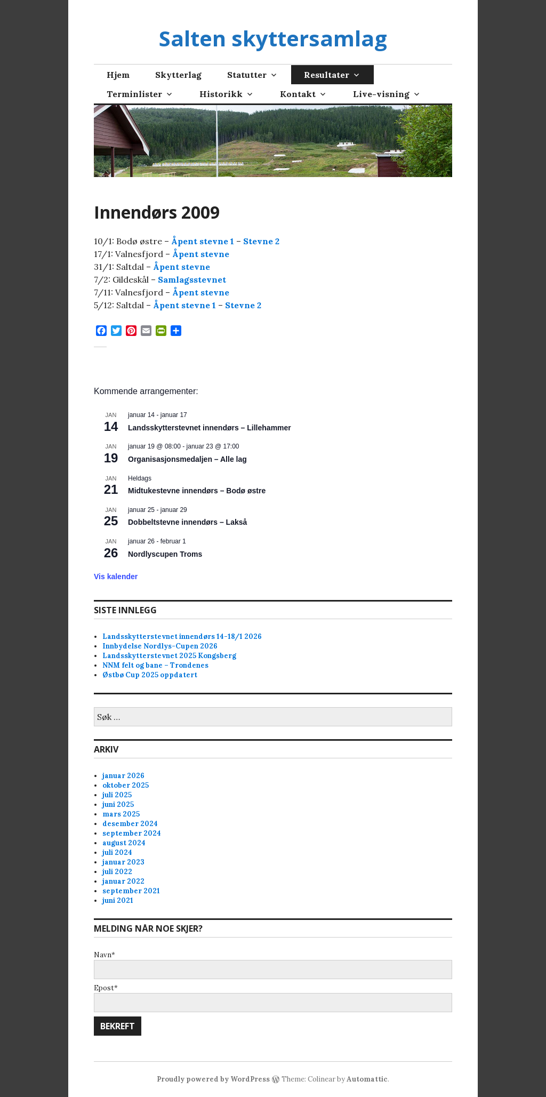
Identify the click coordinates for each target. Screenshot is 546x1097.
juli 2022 (117, 871)
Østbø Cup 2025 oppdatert (149, 674)
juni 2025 (118, 804)
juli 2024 (117, 852)
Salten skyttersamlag (273, 38)
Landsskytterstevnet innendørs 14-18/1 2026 (182, 636)
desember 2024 (130, 823)
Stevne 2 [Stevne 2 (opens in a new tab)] (261, 241)
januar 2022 (123, 881)
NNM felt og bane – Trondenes (155, 665)
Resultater (326, 74)
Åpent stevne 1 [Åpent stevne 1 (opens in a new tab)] (202, 241)
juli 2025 (117, 794)
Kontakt (298, 94)
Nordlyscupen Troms (165, 554)
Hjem (118, 74)
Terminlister (134, 94)
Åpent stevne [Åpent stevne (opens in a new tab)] (200, 254)
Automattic (367, 1079)
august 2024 (124, 842)
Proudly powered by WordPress (213, 1079)
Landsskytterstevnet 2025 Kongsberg (169, 655)
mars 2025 (121, 814)
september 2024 (131, 833)
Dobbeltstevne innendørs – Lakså (187, 522)
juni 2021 (117, 900)
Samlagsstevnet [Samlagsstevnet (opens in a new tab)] (192, 279)
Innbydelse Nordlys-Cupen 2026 (160, 646)
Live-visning (381, 94)
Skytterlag (178, 74)
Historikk (221, 94)
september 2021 (131, 890)
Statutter (247, 74)
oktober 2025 (125, 785)
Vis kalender (116, 576)
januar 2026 (123, 775)
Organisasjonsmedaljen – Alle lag (187, 459)
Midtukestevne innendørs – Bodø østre (197, 490)
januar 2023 (123, 862)
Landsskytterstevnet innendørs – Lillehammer (209, 427)
